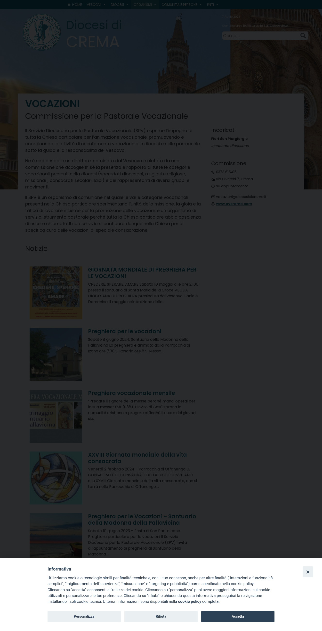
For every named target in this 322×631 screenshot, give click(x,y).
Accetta (238, 616)
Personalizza (84, 616)
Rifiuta (161, 616)
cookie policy (189, 601)
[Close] (308, 571)
